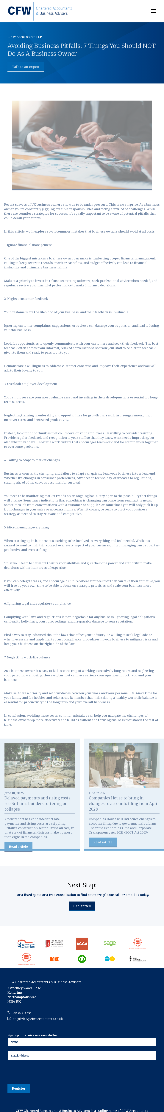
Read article (18, 847)
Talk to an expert (25, 67)
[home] (40, 11)
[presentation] (35, 1072)
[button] (153, 11)
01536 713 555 (22, 1013)
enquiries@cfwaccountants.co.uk (38, 1019)
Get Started (82, 906)
